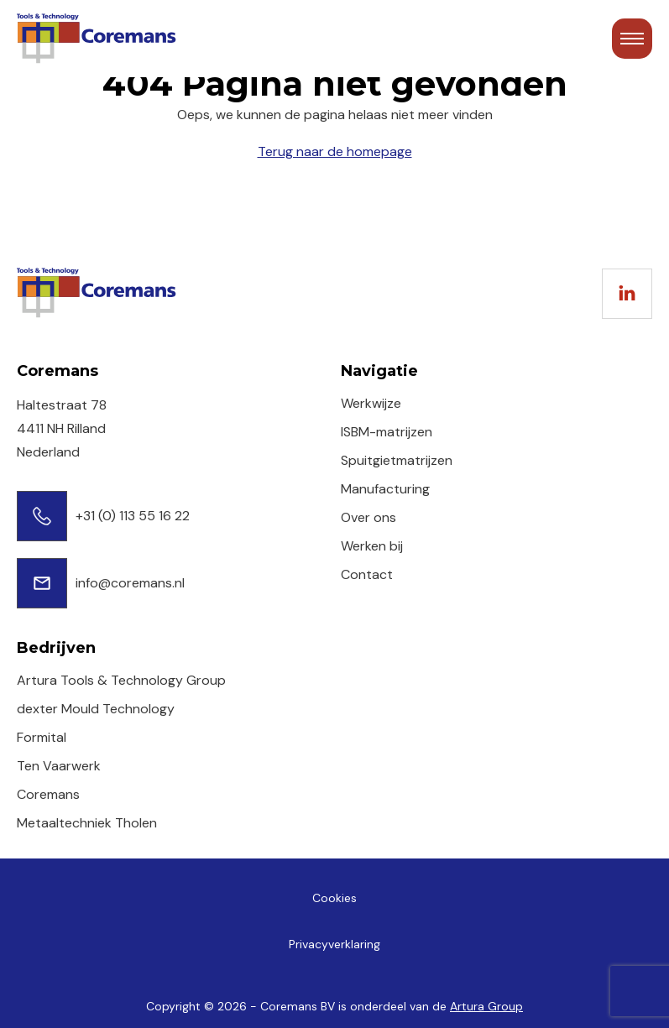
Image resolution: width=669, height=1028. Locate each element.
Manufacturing (385, 489)
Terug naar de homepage (335, 151)
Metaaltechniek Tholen (87, 823)
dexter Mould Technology (96, 709)
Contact (367, 574)
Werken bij (372, 546)
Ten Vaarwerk (59, 766)
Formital (41, 737)
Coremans (48, 794)
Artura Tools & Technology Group (121, 680)
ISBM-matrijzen (386, 432)
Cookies (334, 897)
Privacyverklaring (334, 944)
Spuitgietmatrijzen (396, 460)
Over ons (368, 517)
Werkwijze (371, 403)
